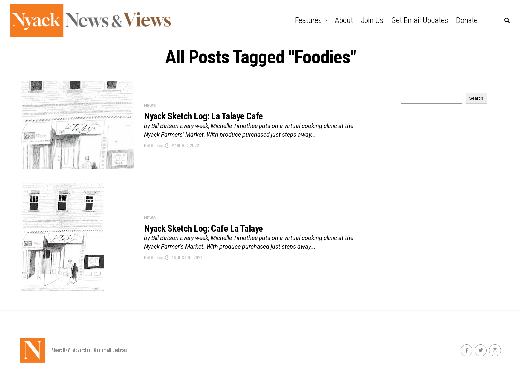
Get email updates (419, 20)
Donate (467, 20)
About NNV (61, 350)
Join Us (372, 20)
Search (476, 98)
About (344, 20)
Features (308, 20)
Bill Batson (153, 145)
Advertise (81, 350)
